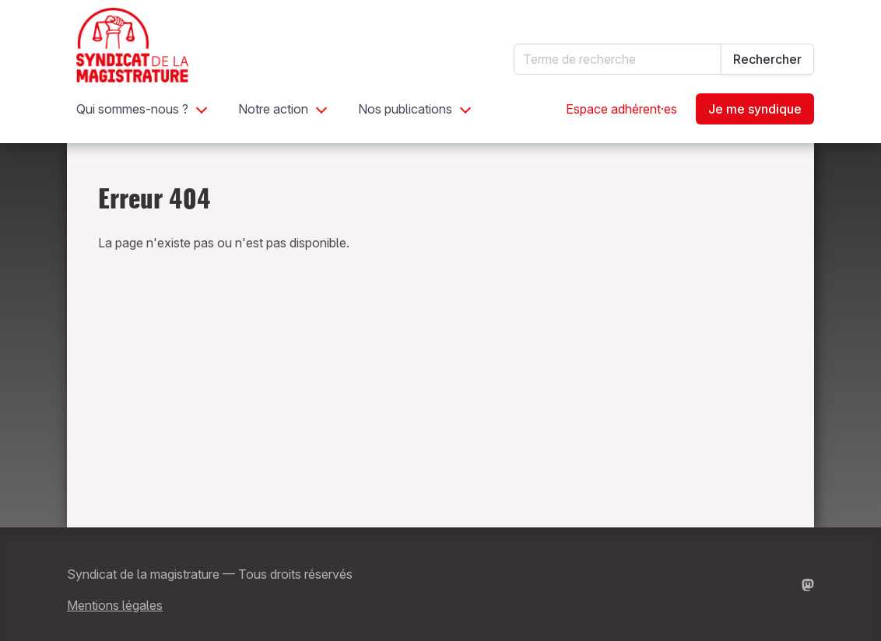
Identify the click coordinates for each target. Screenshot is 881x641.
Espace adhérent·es (621, 109)
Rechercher (767, 59)
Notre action (273, 109)
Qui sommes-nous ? (132, 109)
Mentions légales (115, 605)
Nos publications (405, 109)
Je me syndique (755, 109)
